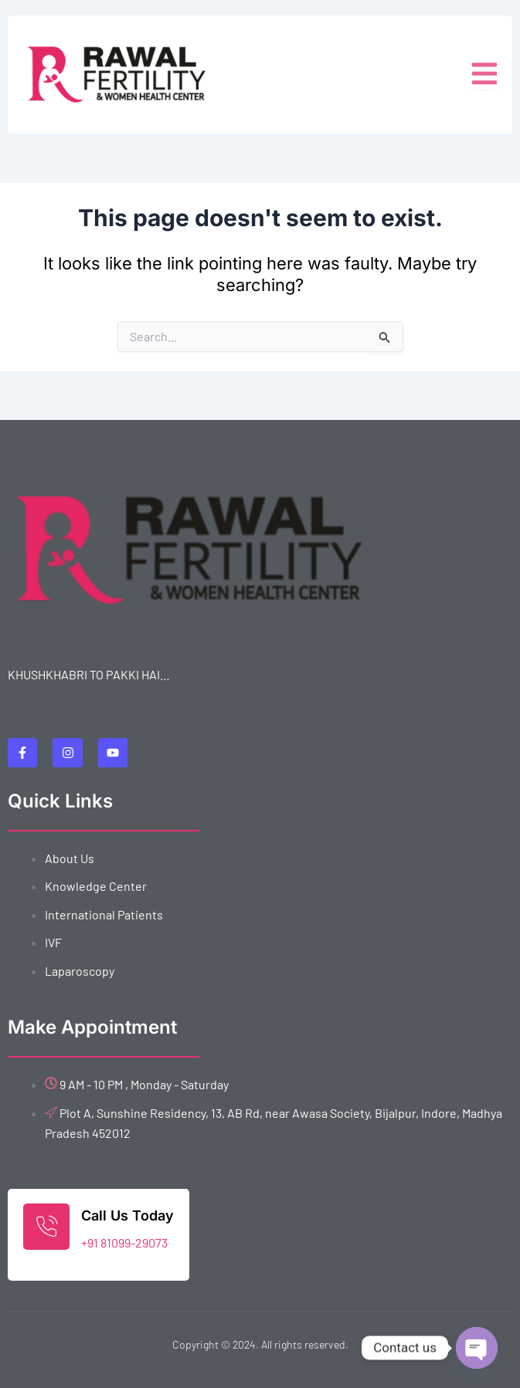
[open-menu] (484, 74)
